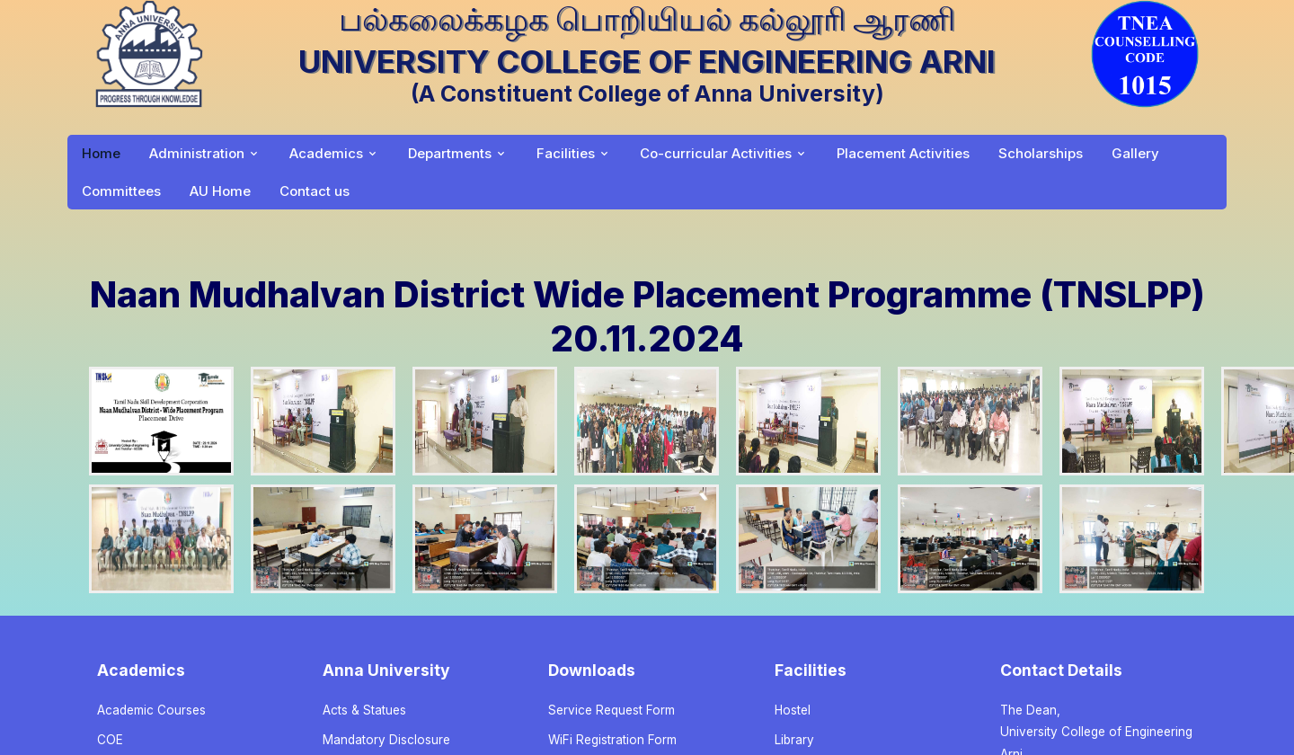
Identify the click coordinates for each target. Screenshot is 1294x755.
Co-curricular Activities (716, 153)
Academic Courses (151, 710)
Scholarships (1040, 153)
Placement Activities (903, 153)
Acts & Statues (364, 710)
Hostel (793, 710)
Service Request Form (611, 710)
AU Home (220, 191)
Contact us (314, 191)
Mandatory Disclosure (386, 740)
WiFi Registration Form (612, 740)
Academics (326, 153)
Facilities (565, 153)
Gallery (1135, 153)
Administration (196, 153)
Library (794, 740)
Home (101, 153)
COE (110, 740)
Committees (121, 191)
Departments (450, 153)
